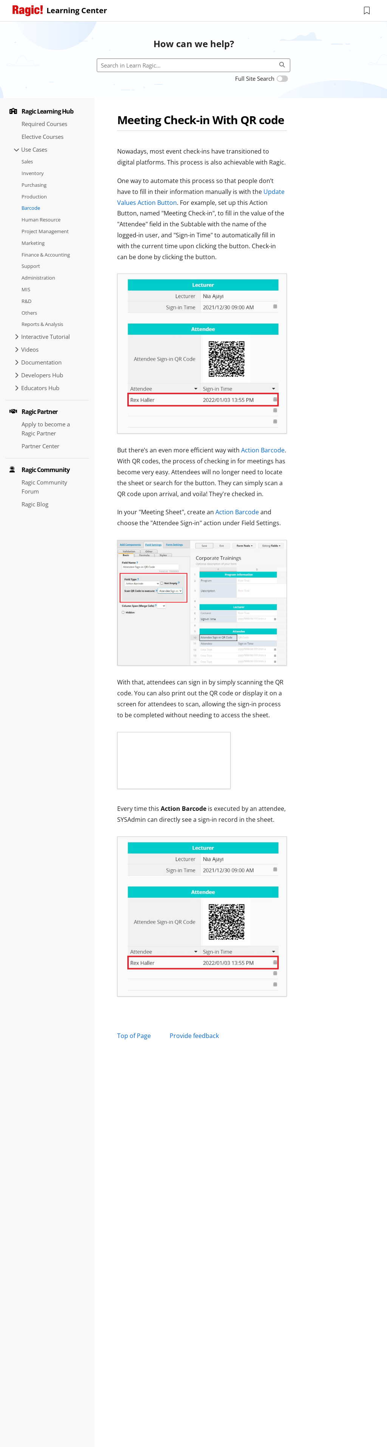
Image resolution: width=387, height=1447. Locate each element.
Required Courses (44, 124)
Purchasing (34, 184)
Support (31, 266)
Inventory (33, 173)
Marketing (33, 243)
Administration (38, 277)
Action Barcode (263, 450)
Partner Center (40, 446)
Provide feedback (194, 1036)
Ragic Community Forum (44, 486)
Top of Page (134, 1036)
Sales (27, 161)
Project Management (45, 231)
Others (29, 312)
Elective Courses (42, 136)
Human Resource (41, 219)
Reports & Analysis (42, 324)
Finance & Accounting (46, 254)
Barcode (31, 208)
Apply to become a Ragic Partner (46, 428)
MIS (26, 289)
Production (34, 196)
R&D (26, 301)
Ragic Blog (35, 504)
